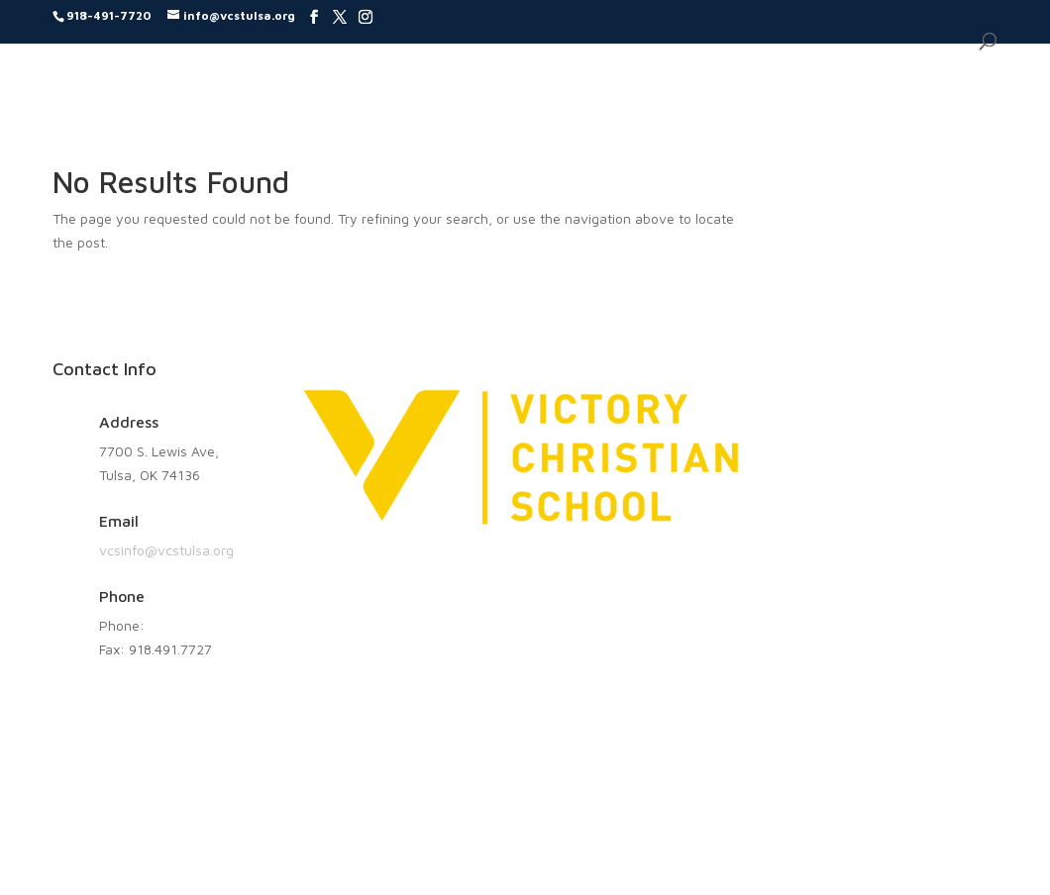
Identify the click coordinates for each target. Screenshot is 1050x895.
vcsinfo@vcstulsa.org (166, 550)
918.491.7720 (191, 625)
